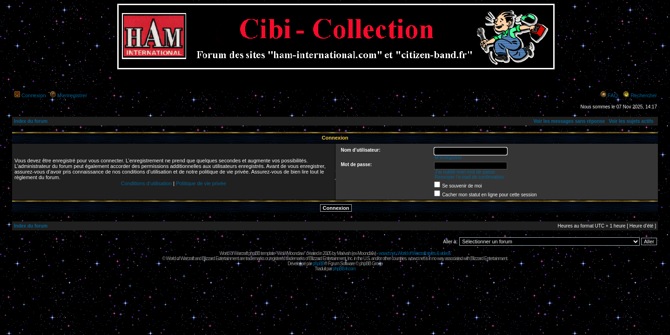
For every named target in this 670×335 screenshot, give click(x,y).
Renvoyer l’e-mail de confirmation (469, 177)
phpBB (318, 263)
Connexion (33, 95)
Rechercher (643, 95)
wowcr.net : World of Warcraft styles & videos (415, 253)
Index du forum (30, 121)
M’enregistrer (72, 95)
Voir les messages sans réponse (569, 121)
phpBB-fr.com (344, 268)
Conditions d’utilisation (146, 183)
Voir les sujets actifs (631, 121)
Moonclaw (366, 253)
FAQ (613, 95)
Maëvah (344, 253)
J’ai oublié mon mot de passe (465, 171)
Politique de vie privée (201, 183)
